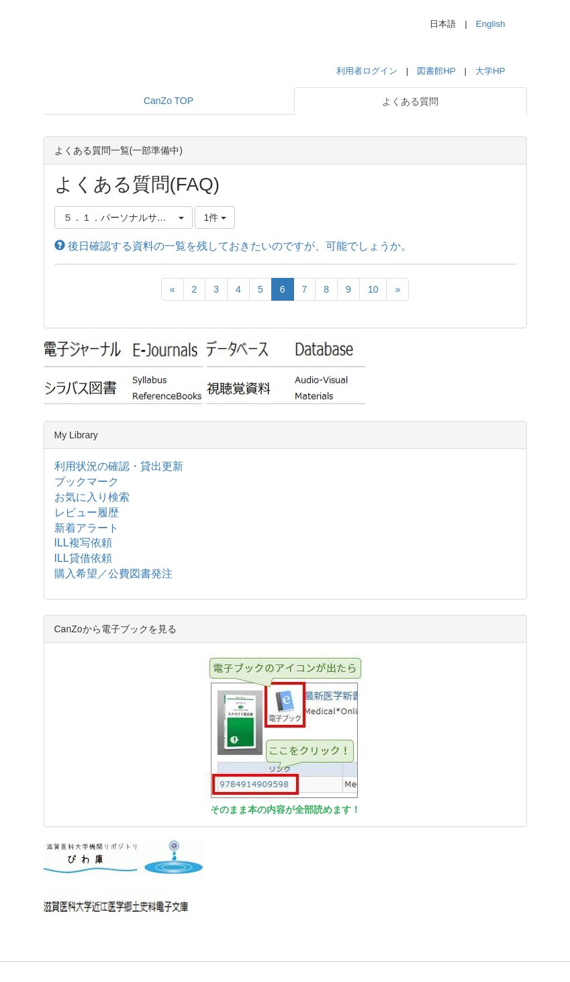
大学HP (490, 71)
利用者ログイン (366, 71)
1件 (214, 217)
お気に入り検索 (92, 497)
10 (373, 289)
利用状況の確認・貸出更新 (118, 466)
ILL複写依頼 (83, 542)
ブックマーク (86, 481)
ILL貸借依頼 (83, 558)
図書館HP (436, 71)
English (491, 24)
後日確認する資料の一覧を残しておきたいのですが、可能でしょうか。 (233, 246)
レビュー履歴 (86, 512)
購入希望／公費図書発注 (113, 573)
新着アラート (86, 528)
